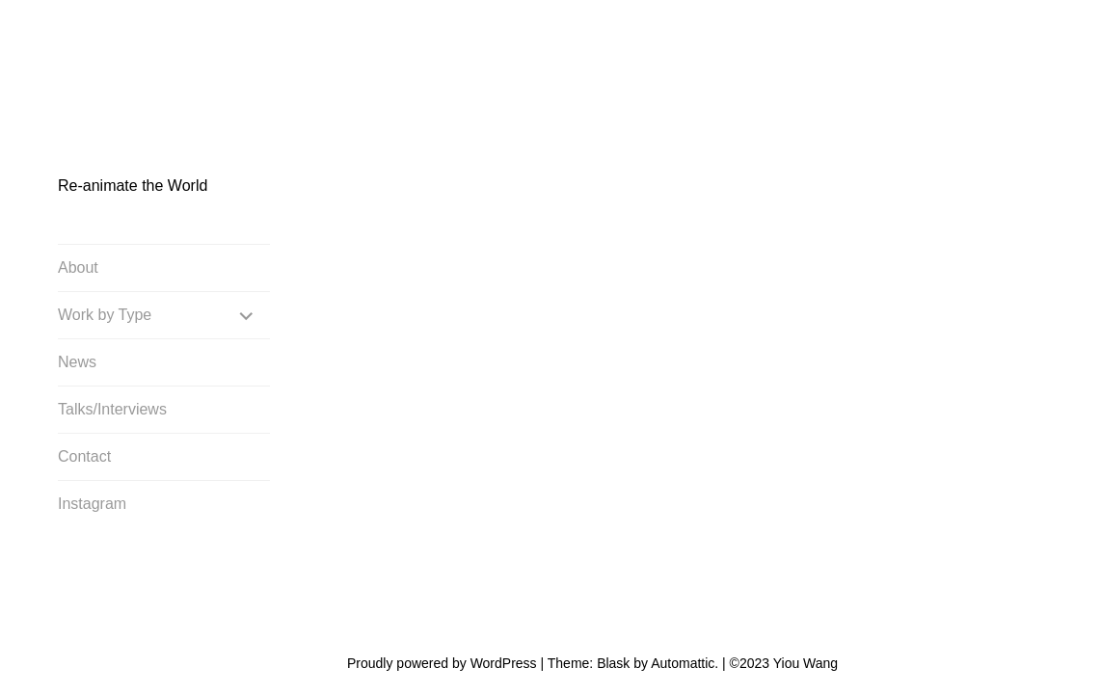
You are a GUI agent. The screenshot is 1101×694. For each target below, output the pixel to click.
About (78, 268)
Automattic (682, 593)
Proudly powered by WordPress (442, 593)
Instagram (92, 504)
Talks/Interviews (112, 410)
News (77, 363)
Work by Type (104, 315)
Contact (84, 457)
